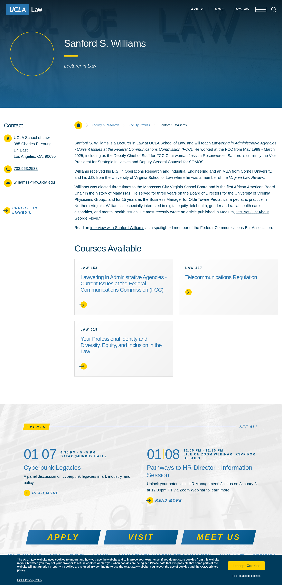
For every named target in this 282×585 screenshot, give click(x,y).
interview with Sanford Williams (117, 227)
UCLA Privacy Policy (29, 580)
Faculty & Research (105, 125)
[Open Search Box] (273, 9)
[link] (123, 287)
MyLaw (232, 9)
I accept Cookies (246, 566)
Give (208, 9)
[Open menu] (258, 9)
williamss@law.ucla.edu (34, 182)
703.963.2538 (26, 168)
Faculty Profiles (139, 125)
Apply (186, 9)
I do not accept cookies (246, 575)
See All (249, 427)
